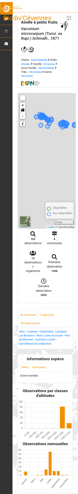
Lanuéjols (61, 331)
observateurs (30, 323)
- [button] (23, 116)
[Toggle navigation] (69, 18)
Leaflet (50, 227)
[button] (22, 111)
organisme (46, 314)
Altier (22, 331)
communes (28, 314)
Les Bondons (26, 335)
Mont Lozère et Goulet (49, 335)
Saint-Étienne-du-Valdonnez (35, 343)
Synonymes (39, 367)
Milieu (25, 367)
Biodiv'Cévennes (27, 18)
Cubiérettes (46, 331)
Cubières (32, 331)
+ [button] (23, 105)
